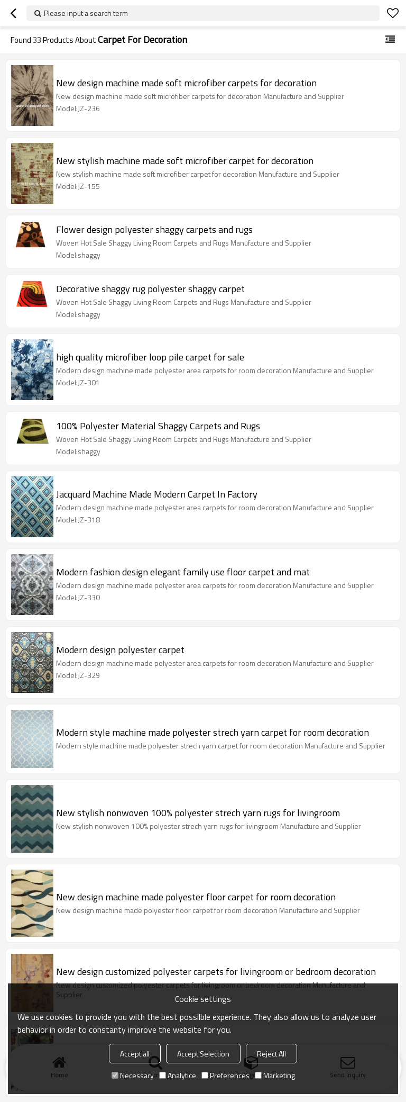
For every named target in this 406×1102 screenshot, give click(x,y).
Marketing (275, 1075)
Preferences (225, 1075)
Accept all (135, 1053)
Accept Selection (203, 1053)
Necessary (133, 1075)
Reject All (271, 1053)
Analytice (177, 1075)
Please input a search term (86, 13)
